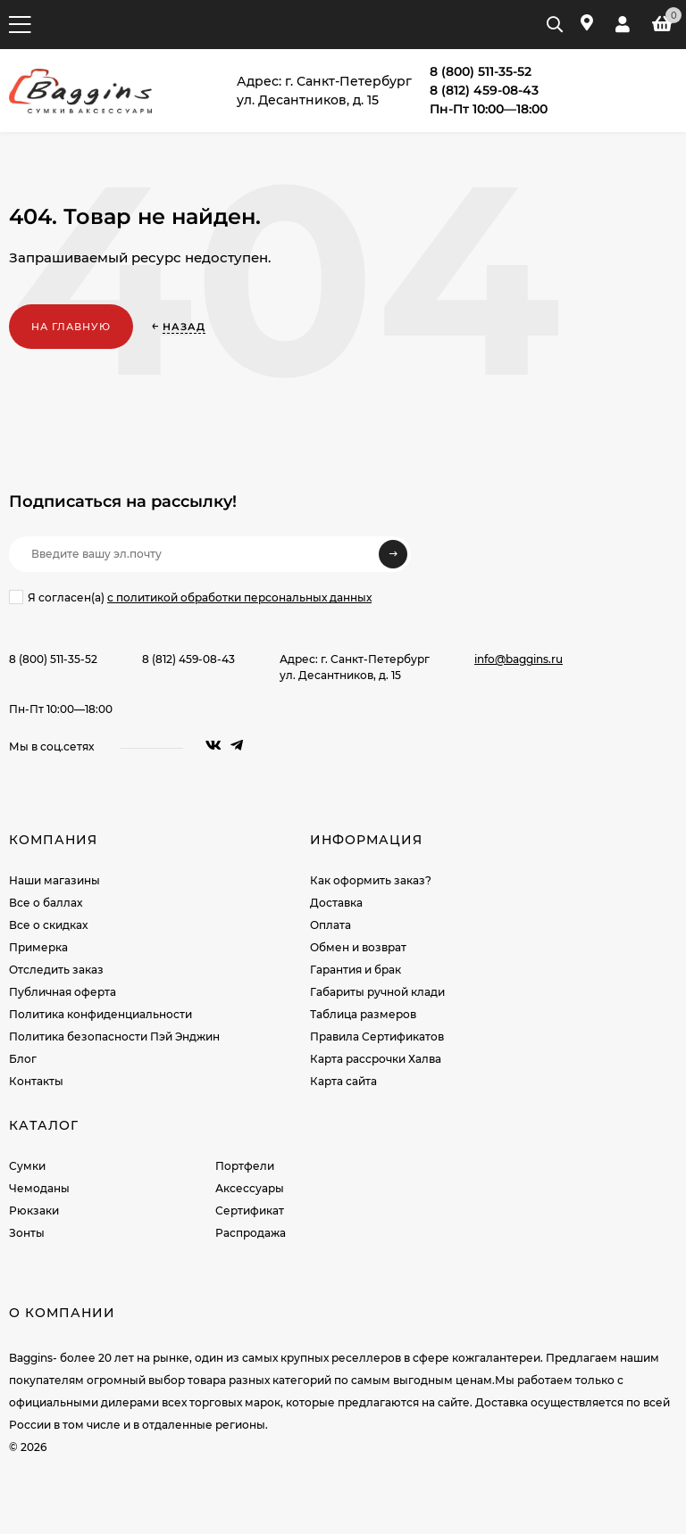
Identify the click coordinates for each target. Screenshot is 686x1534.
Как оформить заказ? (370, 880)
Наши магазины (54, 880)
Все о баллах (45, 902)
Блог (23, 1059)
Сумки (27, 1166)
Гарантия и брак (355, 969)
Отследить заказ (56, 969)
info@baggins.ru (518, 659)
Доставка (336, 902)
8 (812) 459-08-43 (188, 659)
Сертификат (249, 1210)
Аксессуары (249, 1188)
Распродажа (250, 1233)
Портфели (244, 1166)
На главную (71, 326)
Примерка (38, 947)
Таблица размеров (363, 1014)
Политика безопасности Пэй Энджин (114, 1036)
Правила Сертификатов (377, 1036)
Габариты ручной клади (377, 992)
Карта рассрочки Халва (375, 1059)
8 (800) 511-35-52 (53, 659)
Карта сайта (343, 1081)
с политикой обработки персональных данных (239, 597)
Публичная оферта (62, 992)
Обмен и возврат (358, 947)
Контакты (36, 1081)
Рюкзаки (34, 1210)
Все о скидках (48, 925)
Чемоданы (39, 1188)
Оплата (330, 925)
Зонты (27, 1233)
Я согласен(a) (190, 597)
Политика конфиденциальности (100, 1014)
